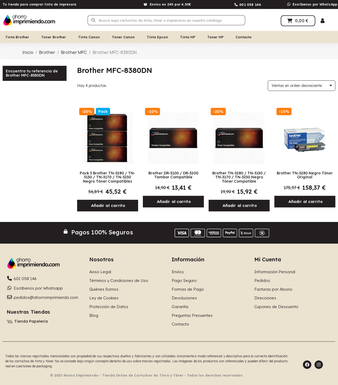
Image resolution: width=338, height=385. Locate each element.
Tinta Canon (89, 37)
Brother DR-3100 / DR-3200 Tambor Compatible (173, 175)
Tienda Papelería (31, 321)
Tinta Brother (17, 37)
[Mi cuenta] (323, 21)
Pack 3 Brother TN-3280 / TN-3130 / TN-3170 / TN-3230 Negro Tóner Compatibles (107, 177)
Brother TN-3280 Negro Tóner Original (305, 175)
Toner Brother (53, 37)
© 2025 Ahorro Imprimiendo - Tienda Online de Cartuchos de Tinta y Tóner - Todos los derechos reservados (146, 375)
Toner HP (215, 37)
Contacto (244, 37)
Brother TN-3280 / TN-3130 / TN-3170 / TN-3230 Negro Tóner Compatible (239, 177)
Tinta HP (187, 37)
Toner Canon (123, 37)
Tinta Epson (157, 37)
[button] (107, 205)
